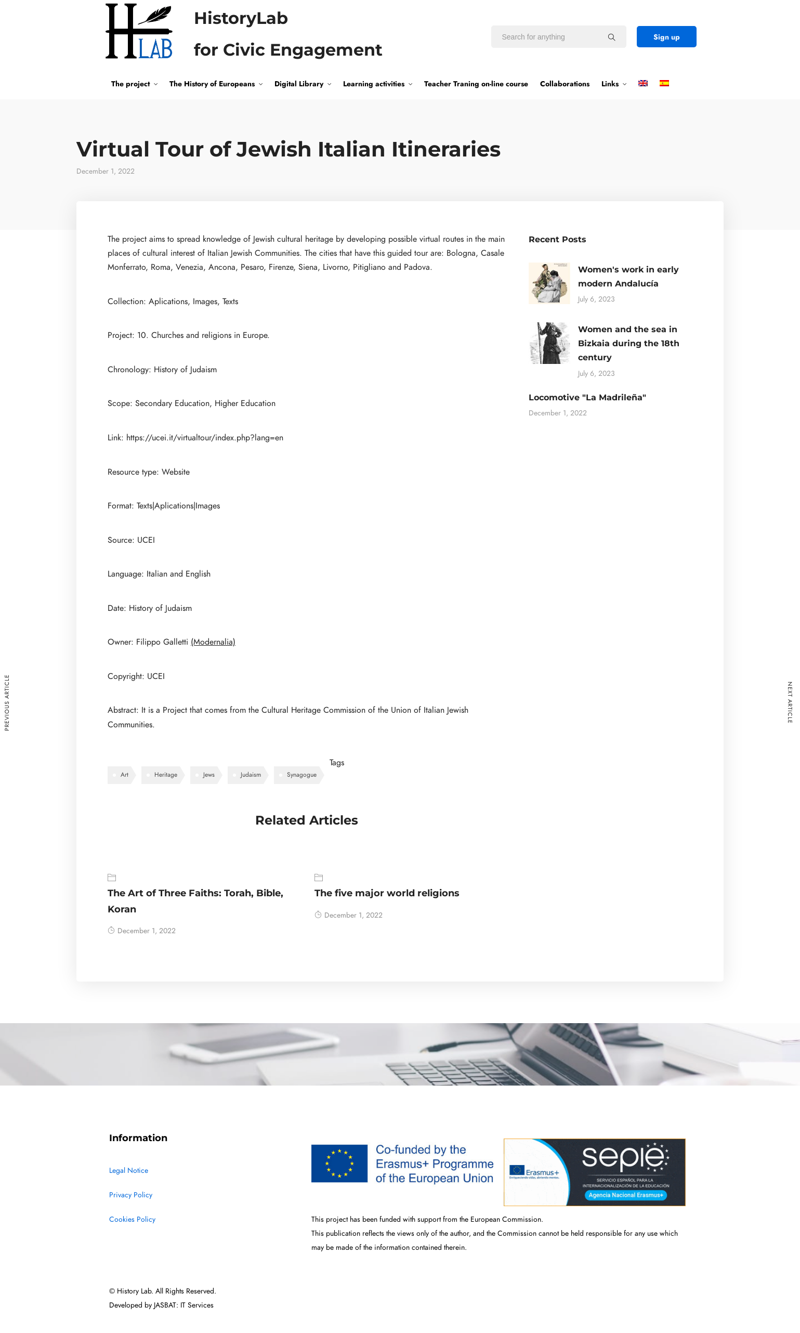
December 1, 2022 (142, 931)
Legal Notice (128, 1170)
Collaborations (564, 84)
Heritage (165, 774)
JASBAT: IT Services (184, 1305)
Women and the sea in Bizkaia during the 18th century (628, 343)
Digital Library (298, 84)
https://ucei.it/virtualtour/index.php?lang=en (204, 437)
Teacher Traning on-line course (476, 84)
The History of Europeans (212, 84)
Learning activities (373, 84)
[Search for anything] (612, 37)
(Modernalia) (213, 642)
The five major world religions (387, 893)
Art (124, 774)
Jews (209, 774)
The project (130, 84)
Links (610, 84)
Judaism (251, 774)
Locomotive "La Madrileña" (587, 397)
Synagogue (302, 774)
